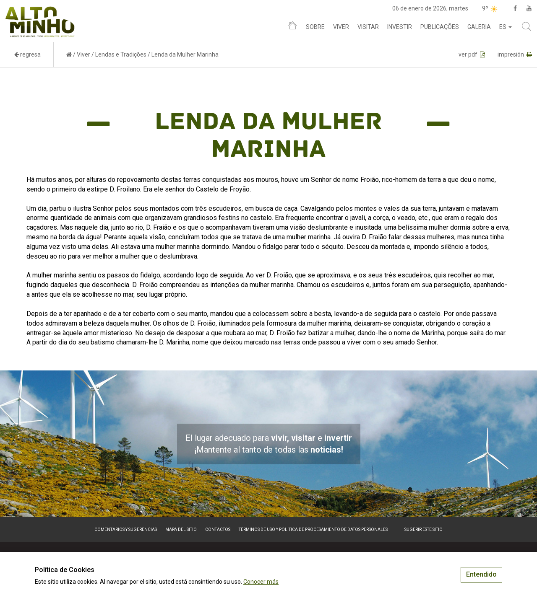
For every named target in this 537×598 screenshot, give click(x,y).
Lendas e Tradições (120, 54)
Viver (341, 26)
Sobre (315, 26)
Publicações (439, 26)
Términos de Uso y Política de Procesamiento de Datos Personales (313, 529)
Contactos (217, 529)
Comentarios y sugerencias (125, 529)
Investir (399, 26)
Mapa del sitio (181, 529)
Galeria (479, 26)
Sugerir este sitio (423, 529)
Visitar (368, 26)
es (505, 26)
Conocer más (261, 581)
